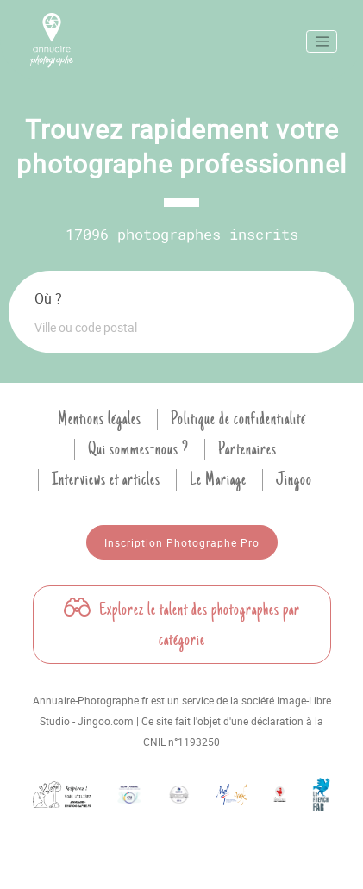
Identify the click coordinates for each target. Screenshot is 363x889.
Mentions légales (99, 419)
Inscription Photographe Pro (182, 542)
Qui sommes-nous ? (138, 449)
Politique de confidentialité (238, 419)
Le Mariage (218, 479)
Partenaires (247, 449)
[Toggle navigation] (321, 41)
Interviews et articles (106, 479)
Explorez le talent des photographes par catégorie (182, 625)
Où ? (48, 298)
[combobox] (181, 327)
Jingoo (294, 479)
